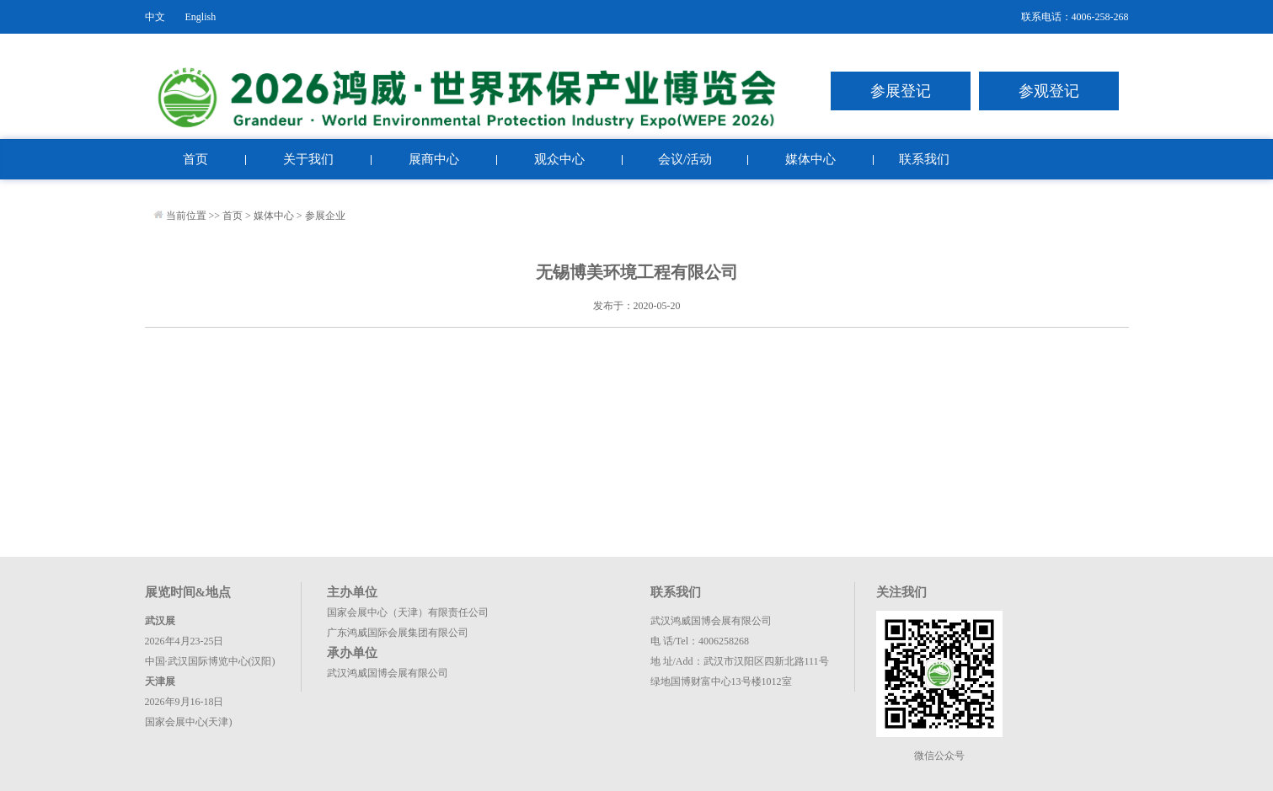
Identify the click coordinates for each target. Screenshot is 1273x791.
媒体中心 (810, 159)
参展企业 (325, 216)
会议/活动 (685, 159)
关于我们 (308, 159)
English (201, 17)
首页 (195, 159)
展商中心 (434, 159)
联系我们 (924, 159)
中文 (155, 17)
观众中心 (559, 159)
